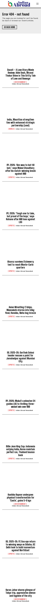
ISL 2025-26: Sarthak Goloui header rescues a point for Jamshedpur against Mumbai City (20, 357)
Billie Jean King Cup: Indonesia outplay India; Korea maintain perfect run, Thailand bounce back (20, 451)
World (11, 129)
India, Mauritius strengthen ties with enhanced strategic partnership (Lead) (20, 122)
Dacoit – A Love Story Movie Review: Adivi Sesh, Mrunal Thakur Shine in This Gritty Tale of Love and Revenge (20, 74)
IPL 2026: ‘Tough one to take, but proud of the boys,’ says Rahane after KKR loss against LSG (20, 218)
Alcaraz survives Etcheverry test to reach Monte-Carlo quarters (20, 264)
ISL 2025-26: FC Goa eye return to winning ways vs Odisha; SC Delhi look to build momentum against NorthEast (20, 546)
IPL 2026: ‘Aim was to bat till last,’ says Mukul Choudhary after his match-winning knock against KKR (20, 169)
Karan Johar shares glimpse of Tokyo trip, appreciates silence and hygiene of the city (20, 592)
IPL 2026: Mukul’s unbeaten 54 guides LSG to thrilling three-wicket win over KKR (20, 403)
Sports (11, 177)
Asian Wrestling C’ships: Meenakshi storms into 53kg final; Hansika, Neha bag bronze (20, 310)
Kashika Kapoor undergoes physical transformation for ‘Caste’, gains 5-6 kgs (20, 497)
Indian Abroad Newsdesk (20, 84)
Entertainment (20, 82)
